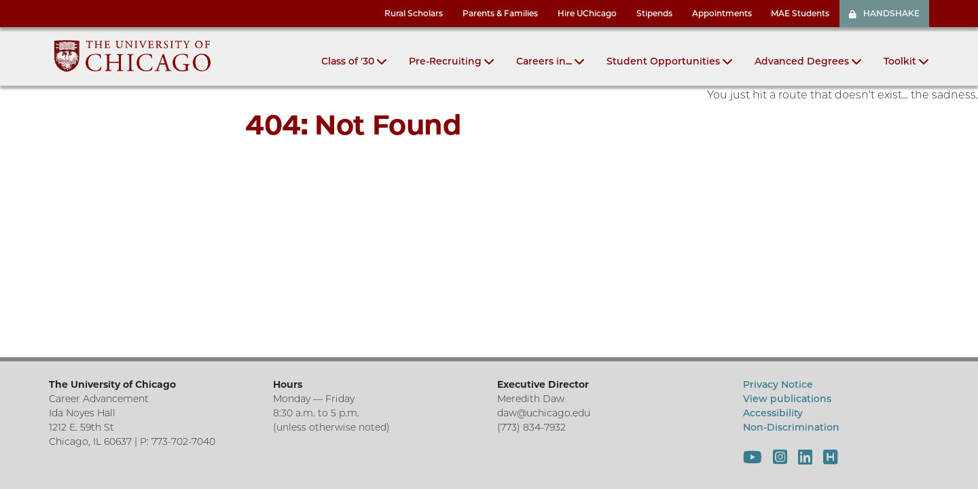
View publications (787, 399)
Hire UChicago (587, 13)
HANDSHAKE (884, 13)
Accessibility (773, 413)
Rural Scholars (413, 13)
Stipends (654, 13)
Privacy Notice (778, 384)
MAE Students (800, 13)
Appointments (722, 13)
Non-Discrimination (791, 427)
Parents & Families (500, 13)
